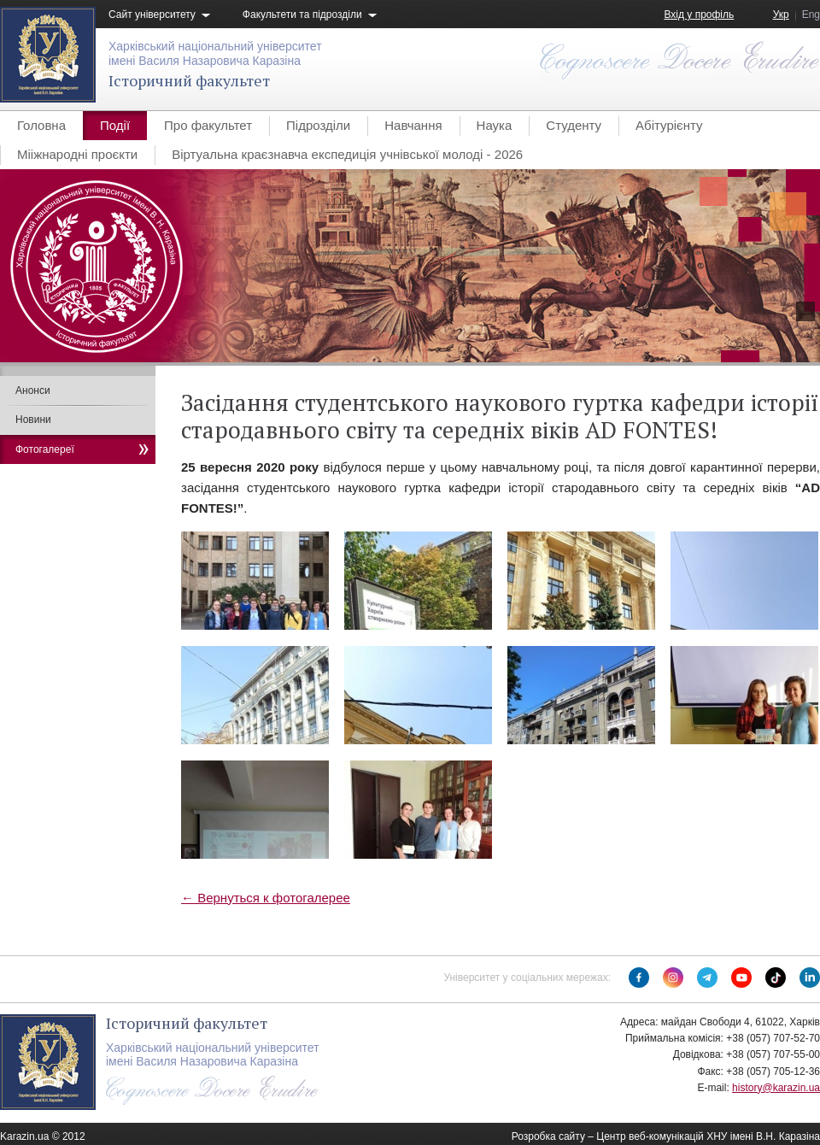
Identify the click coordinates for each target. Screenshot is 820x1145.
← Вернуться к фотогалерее (265, 897)
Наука (494, 125)
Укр (781, 15)
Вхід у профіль (699, 15)
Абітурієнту (669, 125)
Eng (811, 15)
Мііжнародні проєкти (77, 154)
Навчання (413, 125)
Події (115, 125)
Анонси (32, 390)
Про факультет (208, 125)
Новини (33, 420)
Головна (41, 125)
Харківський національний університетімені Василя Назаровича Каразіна (215, 53)
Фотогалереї (44, 449)
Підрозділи (318, 125)
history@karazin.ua (776, 1088)
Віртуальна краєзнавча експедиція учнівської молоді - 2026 (347, 154)
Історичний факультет (189, 80)
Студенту (573, 125)
